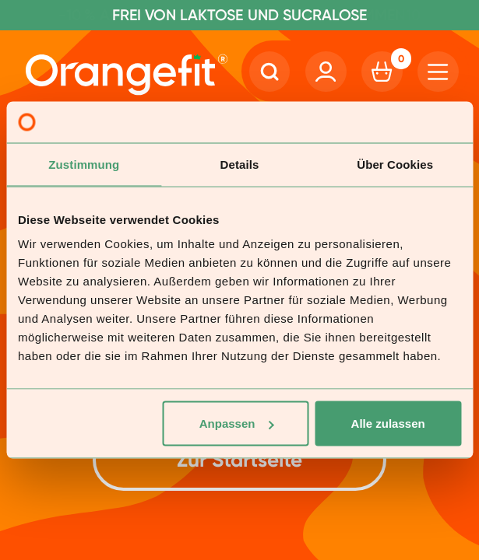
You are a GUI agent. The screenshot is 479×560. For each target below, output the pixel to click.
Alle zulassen (388, 423)
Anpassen (236, 423)
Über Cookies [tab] (395, 163)
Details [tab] (239, 163)
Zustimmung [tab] (83, 163)
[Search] (269, 71)
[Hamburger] (437, 71)
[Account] (325, 71)
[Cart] (381, 71)
